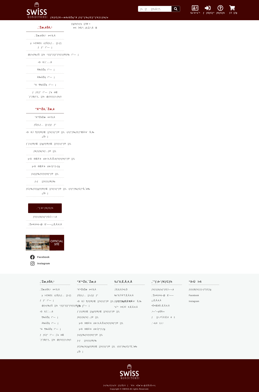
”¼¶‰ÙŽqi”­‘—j (45, 84)
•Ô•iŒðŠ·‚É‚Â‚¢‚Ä (161, 306)
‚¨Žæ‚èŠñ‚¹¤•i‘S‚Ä (45, 35)
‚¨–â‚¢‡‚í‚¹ (157, 323)
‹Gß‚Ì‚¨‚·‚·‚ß (45, 62)
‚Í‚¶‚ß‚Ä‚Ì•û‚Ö (121, 289)
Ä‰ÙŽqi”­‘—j (45, 77)
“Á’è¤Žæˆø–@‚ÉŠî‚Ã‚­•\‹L (143, 385)
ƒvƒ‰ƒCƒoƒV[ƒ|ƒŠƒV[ (115, 385)
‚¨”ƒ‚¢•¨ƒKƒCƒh (45, 208)
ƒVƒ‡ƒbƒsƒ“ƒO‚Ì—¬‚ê (45, 217)
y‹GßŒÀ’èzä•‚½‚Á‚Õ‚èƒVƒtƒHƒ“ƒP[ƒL (50, 158)
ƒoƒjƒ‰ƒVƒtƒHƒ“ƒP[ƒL (45, 174)
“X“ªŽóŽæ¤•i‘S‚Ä (45, 117)
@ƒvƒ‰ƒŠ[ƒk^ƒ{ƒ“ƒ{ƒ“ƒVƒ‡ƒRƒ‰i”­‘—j (52, 54)
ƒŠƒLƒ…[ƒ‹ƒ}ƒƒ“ (45, 124)
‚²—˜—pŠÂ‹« (158, 311)
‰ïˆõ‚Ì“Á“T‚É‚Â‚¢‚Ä (124, 295)
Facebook (39, 257)
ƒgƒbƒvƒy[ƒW (79, 24)
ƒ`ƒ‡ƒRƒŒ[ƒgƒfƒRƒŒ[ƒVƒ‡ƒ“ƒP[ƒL (49, 143)
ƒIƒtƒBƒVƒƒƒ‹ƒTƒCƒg (200, 289)
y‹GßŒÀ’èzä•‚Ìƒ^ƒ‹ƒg (45, 166)
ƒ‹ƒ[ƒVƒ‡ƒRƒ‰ (45, 181)
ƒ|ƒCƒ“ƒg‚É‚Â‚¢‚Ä (123, 301)
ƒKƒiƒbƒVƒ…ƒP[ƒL (44, 151)
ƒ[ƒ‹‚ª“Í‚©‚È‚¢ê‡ (163, 317)
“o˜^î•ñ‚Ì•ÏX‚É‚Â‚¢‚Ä (126, 307)
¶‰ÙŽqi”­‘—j (45, 69)
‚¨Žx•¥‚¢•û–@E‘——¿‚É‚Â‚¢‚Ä (45, 224)
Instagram (40, 263)
